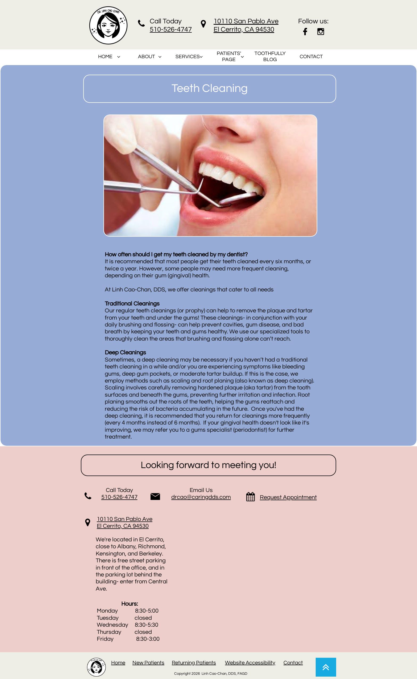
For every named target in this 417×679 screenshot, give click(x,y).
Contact (293, 662)
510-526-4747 (119, 497)
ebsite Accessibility (252, 662)
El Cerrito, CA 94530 (123, 526)
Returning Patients (194, 662)
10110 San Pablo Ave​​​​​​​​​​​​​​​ (124, 519)
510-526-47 (167, 29)
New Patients (148, 662)
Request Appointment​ (288, 497)
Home (118, 662)
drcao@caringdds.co (198, 497)
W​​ (227, 662)
